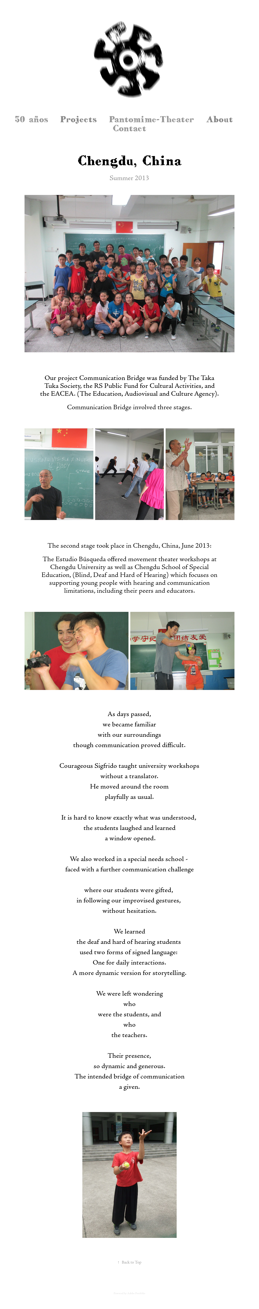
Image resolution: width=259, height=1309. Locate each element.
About (219, 119)
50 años (31, 119)
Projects (78, 119)
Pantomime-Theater (151, 119)
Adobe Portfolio (136, 1293)
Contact (129, 128)
